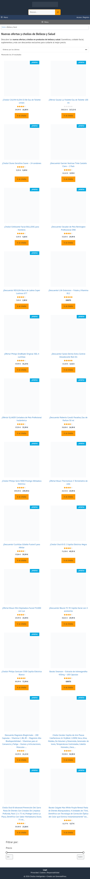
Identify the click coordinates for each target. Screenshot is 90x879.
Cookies (43, 872)
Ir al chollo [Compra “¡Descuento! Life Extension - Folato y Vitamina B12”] (68, 306)
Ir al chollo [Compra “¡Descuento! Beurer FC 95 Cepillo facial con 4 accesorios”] (68, 624)
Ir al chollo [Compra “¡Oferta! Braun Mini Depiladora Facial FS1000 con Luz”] (21, 624)
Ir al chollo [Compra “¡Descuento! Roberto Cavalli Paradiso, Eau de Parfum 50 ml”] (68, 433)
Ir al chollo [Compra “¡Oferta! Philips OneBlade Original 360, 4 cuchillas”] (21, 370)
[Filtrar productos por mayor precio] (80, 857)
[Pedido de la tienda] (45, 49)
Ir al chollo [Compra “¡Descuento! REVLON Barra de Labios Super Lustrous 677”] (21, 306)
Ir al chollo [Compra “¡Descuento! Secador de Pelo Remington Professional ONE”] (68, 242)
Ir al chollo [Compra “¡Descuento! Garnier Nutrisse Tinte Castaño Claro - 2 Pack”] (68, 179)
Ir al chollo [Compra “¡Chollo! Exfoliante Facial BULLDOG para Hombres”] (21, 242)
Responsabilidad (53, 872)
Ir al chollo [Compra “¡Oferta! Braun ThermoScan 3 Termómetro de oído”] (68, 496)
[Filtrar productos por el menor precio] (9, 857)
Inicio (4, 27)
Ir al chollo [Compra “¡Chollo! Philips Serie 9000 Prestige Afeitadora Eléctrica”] (21, 496)
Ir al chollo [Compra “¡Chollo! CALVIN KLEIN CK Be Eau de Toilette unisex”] (21, 115)
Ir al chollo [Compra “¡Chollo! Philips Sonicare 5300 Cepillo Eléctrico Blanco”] (21, 687)
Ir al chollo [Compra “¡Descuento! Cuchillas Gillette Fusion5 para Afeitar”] (21, 560)
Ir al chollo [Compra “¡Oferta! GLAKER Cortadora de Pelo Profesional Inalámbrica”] (21, 433)
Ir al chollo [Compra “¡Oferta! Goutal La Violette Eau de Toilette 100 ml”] (68, 115)
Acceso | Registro (83, 17)
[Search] (58, 12)
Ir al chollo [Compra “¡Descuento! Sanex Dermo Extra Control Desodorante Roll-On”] (68, 370)
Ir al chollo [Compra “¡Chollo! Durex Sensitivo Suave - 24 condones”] (21, 179)
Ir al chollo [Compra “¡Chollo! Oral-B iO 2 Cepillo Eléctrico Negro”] (68, 560)
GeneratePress (61, 876)
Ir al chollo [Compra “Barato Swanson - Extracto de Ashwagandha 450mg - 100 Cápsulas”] (68, 687)
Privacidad (34, 872)
